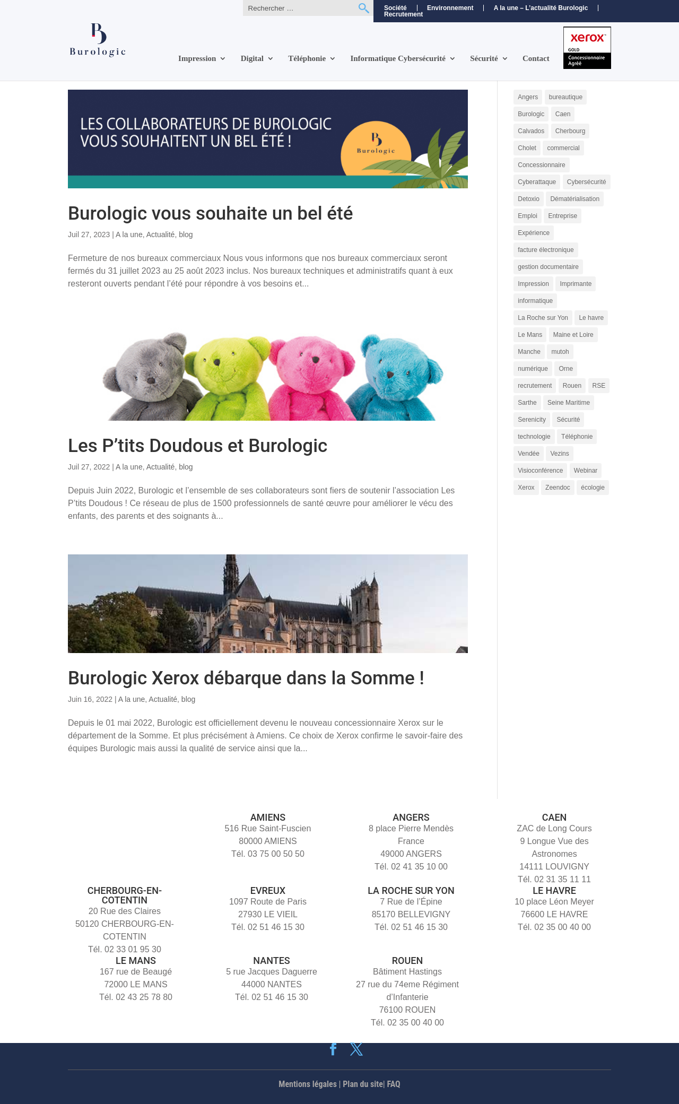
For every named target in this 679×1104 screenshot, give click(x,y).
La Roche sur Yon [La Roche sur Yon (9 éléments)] (543, 317)
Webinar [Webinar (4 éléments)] (585, 470)
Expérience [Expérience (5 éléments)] (534, 233)
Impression (197, 59)
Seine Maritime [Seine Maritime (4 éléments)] (568, 402)
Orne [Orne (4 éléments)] (566, 368)
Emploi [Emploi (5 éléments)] (527, 216)
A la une (129, 234)
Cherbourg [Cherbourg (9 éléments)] (570, 131)
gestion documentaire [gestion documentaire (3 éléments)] (548, 267)
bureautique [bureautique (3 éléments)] (565, 97)
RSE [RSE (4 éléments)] (599, 385)
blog (186, 234)
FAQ (394, 1084)
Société (395, 8)
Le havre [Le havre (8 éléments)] (591, 317)
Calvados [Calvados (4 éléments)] (531, 131)
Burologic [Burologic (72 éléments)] (531, 114)
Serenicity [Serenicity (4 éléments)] (532, 419)
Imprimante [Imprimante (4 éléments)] (575, 284)
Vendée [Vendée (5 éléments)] (528, 453)
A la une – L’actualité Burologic (541, 8)
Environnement (450, 8)
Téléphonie (307, 59)
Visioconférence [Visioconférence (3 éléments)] (540, 470)
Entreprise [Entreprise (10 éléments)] (562, 216)
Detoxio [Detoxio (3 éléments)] (528, 199)
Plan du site (363, 1084)
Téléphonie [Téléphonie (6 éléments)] (577, 436)
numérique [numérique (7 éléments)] (533, 368)
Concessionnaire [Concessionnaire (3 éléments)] (541, 165)
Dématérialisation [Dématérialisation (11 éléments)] (574, 199)
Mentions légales (307, 1084)
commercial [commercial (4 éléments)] (563, 148)
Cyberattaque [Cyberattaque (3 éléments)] (537, 182)
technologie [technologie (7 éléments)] (534, 436)
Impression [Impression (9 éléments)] (533, 284)
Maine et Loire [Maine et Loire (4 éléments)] (573, 334)
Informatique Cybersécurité (398, 59)
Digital (252, 59)
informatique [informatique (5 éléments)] (535, 301)
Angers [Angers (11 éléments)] (528, 97)
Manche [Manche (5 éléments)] (529, 351)
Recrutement (403, 14)
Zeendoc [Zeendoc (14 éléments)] (557, 487)
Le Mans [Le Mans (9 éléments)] (530, 334)
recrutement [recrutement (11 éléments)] (535, 385)
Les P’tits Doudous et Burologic (197, 446)
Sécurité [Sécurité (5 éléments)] (568, 419)
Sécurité (484, 59)
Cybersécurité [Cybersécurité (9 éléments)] (586, 182)
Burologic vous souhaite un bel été (210, 213)
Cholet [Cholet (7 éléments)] (527, 148)
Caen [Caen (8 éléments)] (563, 114)
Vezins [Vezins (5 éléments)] (559, 453)
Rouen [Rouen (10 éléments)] (572, 385)
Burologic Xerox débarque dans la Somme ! (246, 678)
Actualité (160, 234)
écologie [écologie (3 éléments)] (593, 487)
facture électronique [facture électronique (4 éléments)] (545, 250)
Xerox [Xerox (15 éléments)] (526, 487)
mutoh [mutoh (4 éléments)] (560, 351)
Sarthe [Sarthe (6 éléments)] (527, 402)
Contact (536, 59)
